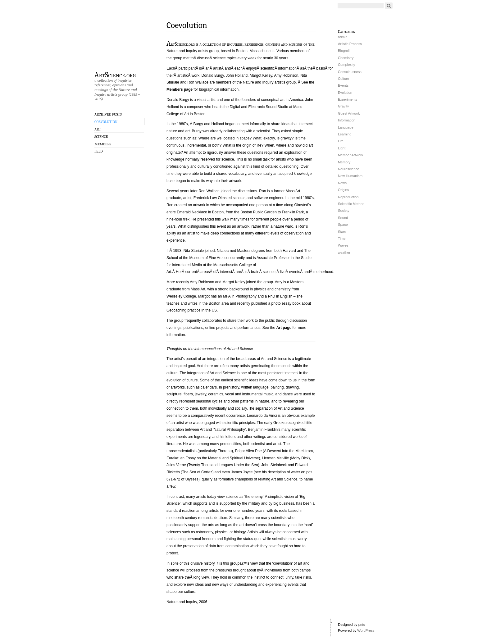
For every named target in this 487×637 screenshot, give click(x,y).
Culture (343, 78)
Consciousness (350, 72)
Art (97, 129)
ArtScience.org (115, 75)
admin (342, 37)
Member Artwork (350, 155)
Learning (345, 134)
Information (346, 120)
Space (343, 224)
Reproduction (348, 197)
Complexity (346, 64)
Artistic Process (350, 44)
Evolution (345, 92)
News (342, 183)
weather (344, 252)
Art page (284, 327)
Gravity (343, 106)
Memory (344, 162)
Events (343, 85)
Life (341, 141)
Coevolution (105, 122)
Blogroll (343, 50)
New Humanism (350, 176)
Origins (343, 190)
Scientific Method (351, 204)
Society (343, 210)
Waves (343, 245)
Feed (98, 151)
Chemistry (345, 58)
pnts (361, 624)
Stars (342, 232)
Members (102, 144)
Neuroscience (348, 169)
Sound (343, 218)
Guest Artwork (349, 113)
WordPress (365, 630)
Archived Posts (108, 114)
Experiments (347, 99)
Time (341, 238)
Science (101, 136)
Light (341, 148)
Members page (179, 89)
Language (345, 127)
